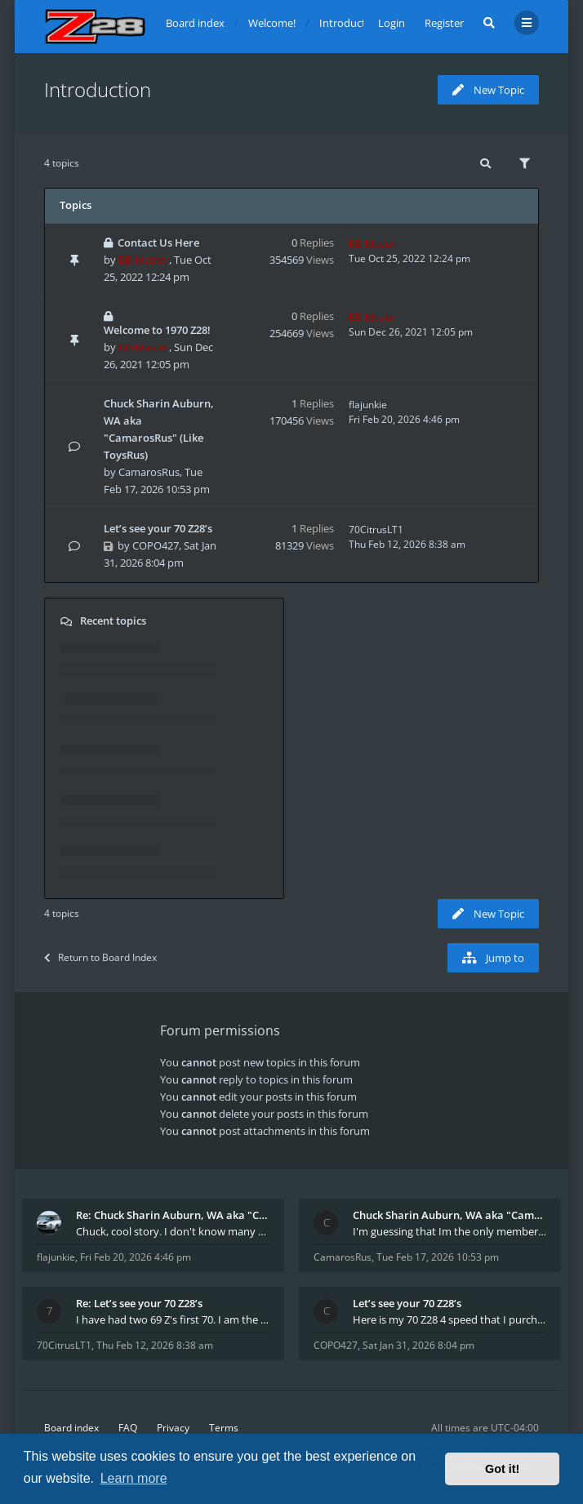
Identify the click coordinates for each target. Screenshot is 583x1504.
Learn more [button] (133, 1478)
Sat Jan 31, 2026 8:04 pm (418, 1345)
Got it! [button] (502, 1468)
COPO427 (155, 545)
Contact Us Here (158, 242)
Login (391, 23)
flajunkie (368, 405)
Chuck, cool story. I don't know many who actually (172, 1231)
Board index (71, 1428)
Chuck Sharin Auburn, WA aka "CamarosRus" (449, 1215)
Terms (223, 1428)
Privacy (173, 1428)
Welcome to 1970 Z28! (157, 330)
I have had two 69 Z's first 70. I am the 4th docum (172, 1319)
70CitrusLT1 (376, 529)
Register (444, 23)
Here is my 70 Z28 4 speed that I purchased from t (449, 1319)
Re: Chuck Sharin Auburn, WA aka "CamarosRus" (172, 1215)
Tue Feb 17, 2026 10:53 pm (437, 1257)
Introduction (97, 89)
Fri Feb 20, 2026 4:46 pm (135, 1257)
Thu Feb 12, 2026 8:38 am (154, 1345)
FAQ (127, 1428)
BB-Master (143, 259)
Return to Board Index (100, 957)
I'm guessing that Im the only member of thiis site (449, 1231)
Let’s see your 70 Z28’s (158, 528)
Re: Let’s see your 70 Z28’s (139, 1303)
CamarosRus (149, 472)
